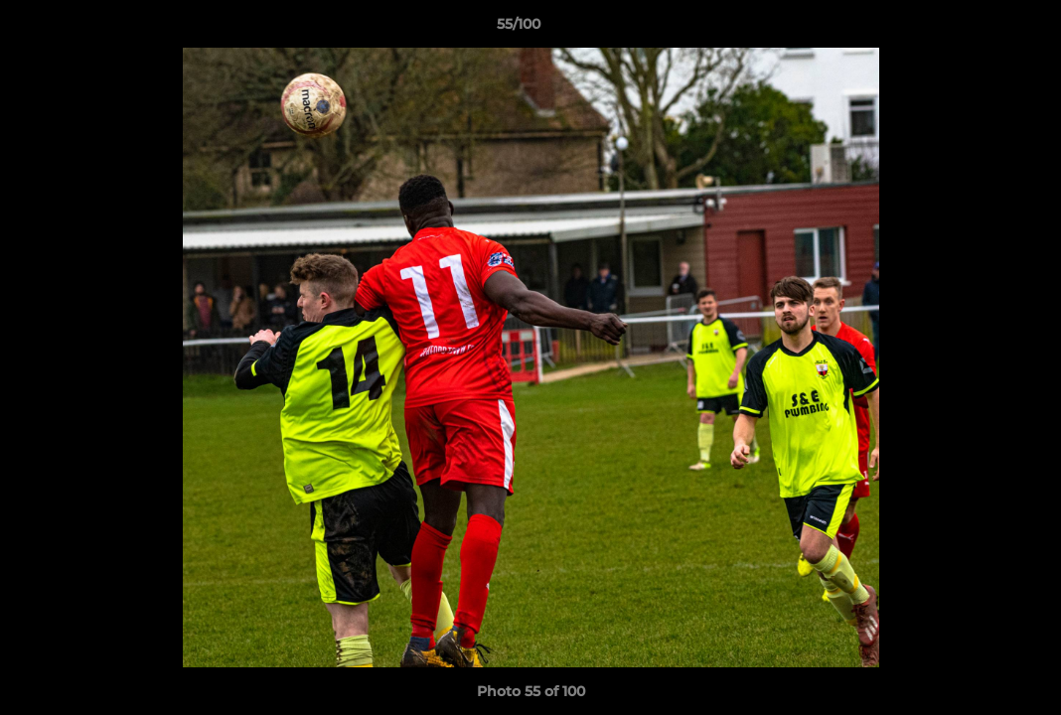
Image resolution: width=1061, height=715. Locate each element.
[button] (977, 29)
